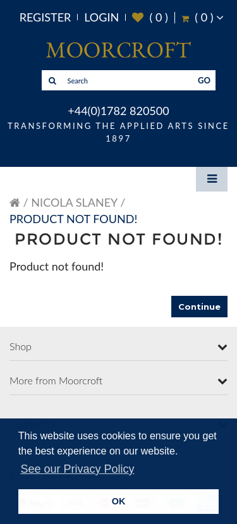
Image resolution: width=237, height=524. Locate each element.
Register (45, 17)
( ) (150, 17)
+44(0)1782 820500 (118, 111)
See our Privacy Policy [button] (77, 469)
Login (101, 17)
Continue (199, 307)
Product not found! (73, 218)
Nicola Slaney (74, 202)
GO (204, 80)
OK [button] (119, 501)
